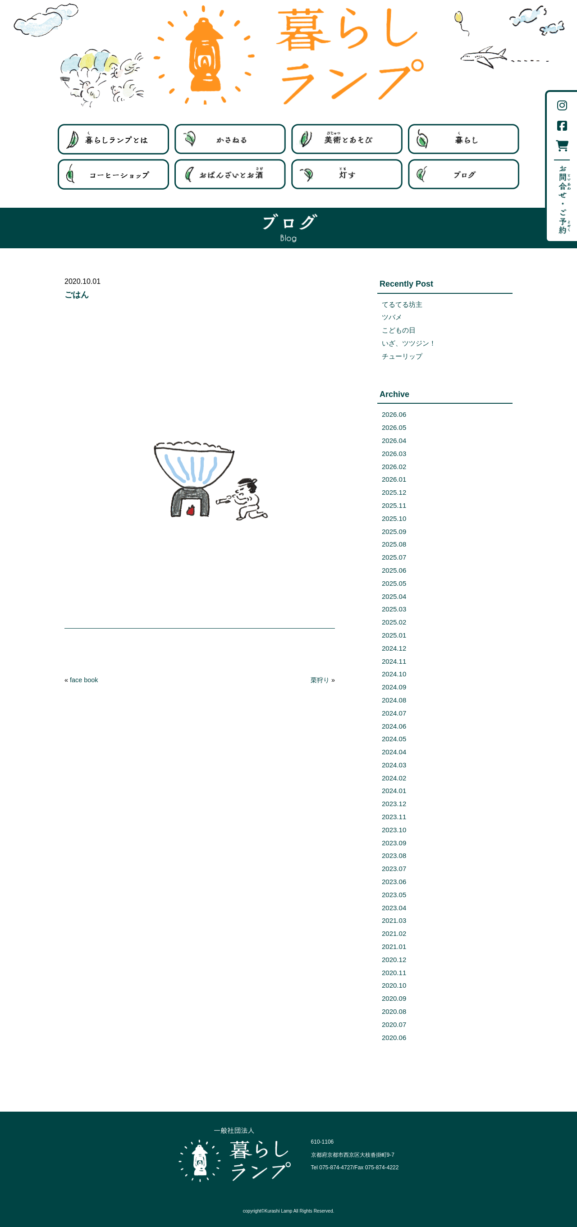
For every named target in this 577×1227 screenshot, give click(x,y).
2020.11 (394, 972)
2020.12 (394, 959)
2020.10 (394, 985)
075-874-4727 (336, 1167)
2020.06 (394, 1037)
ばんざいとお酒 (230, 174)
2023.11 (394, 817)
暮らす (463, 139)
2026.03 (394, 453)
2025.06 (394, 570)
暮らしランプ (288, 55)
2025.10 (394, 518)
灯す (347, 174)
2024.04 (394, 752)
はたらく (230, 139)
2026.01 (394, 479)
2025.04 (394, 596)
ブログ (463, 174)
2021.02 (394, 933)
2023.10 (394, 830)
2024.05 (394, 739)
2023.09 (394, 843)
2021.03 (394, 920)
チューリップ (402, 356)
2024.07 (394, 713)
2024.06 (394, 726)
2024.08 (394, 700)
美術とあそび (347, 139)
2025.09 (394, 531)
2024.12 (394, 648)
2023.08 (394, 855)
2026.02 (394, 466)
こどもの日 (399, 330)
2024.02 (394, 778)
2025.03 (394, 609)
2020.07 (394, 1024)
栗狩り (320, 680)
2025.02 (394, 622)
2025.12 (394, 492)
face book (84, 680)
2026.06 (394, 414)
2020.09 (394, 998)
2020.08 (394, 1011)
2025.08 (394, 544)
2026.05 (394, 427)
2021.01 (394, 946)
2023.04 (394, 908)
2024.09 (394, 687)
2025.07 (394, 557)
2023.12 (394, 803)
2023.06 (394, 881)
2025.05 (394, 583)
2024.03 (394, 765)
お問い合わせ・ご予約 (565, 200)
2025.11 (394, 505)
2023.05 (394, 895)
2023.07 (394, 868)
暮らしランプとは (113, 139)
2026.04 (394, 440)
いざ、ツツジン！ (409, 343)
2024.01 (394, 790)
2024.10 (394, 674)
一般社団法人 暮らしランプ (235, 1154)
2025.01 (394, 635)
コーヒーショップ (113, 174)
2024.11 (394, 661)
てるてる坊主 (402, 304)
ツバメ (392, 317)
